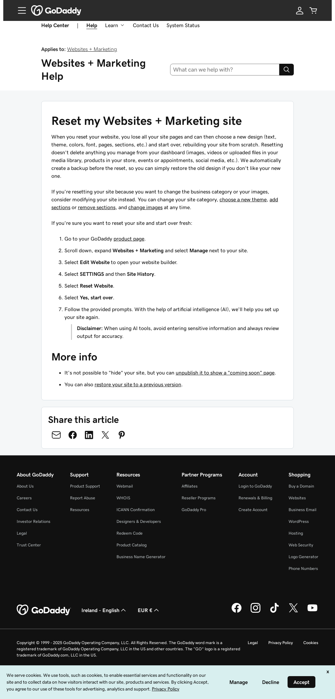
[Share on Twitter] (105, 435)
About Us (25, 486)
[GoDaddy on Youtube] (312, 611)
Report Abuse (82, 498)
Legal (22, 533)
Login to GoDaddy (255, 486)
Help (91, 25)
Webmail (124, 486)
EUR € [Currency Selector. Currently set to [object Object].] (149, 610)
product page (129, 238)
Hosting (296, 533)
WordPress (299, 521)
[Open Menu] (19, 10)
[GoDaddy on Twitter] (293, 611)
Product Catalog (131, 545)
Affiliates (190, 486)
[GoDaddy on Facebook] (236, 611)
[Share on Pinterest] (122, 435)
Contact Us (146, 25)
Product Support (85, 486)
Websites (297, 498)
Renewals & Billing (255, 498)
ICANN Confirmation (135, 510)
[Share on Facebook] (72, 435)
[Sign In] (299, 10)
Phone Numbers (303, 568)
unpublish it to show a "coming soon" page (225, 372)
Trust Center (29, 545)
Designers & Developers (138, 521)
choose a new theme (243, 199)
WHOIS (123, 498)
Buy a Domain (301, 486)
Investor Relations (33, 521)
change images (145, 207)
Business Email (302, 510)
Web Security (301, 545)
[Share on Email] (56, 435)
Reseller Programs (199, 498)
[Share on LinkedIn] (89, 435)
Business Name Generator (141, 557)
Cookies (310, 643)
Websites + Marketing (92, 49)
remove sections (96, 207)
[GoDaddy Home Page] (44, 610)
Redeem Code (129, 533)
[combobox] (225, 70)
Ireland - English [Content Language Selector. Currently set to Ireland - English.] (104, 610)
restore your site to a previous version (138, 384)
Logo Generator (303, 557)
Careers (24, 498)
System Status (183, 25)
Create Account (253, 510)
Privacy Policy (280, 643)
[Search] (286, 69)
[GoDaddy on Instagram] (255, 611)
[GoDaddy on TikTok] (274, 611)
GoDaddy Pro (194, 510)
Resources (79, 510)
